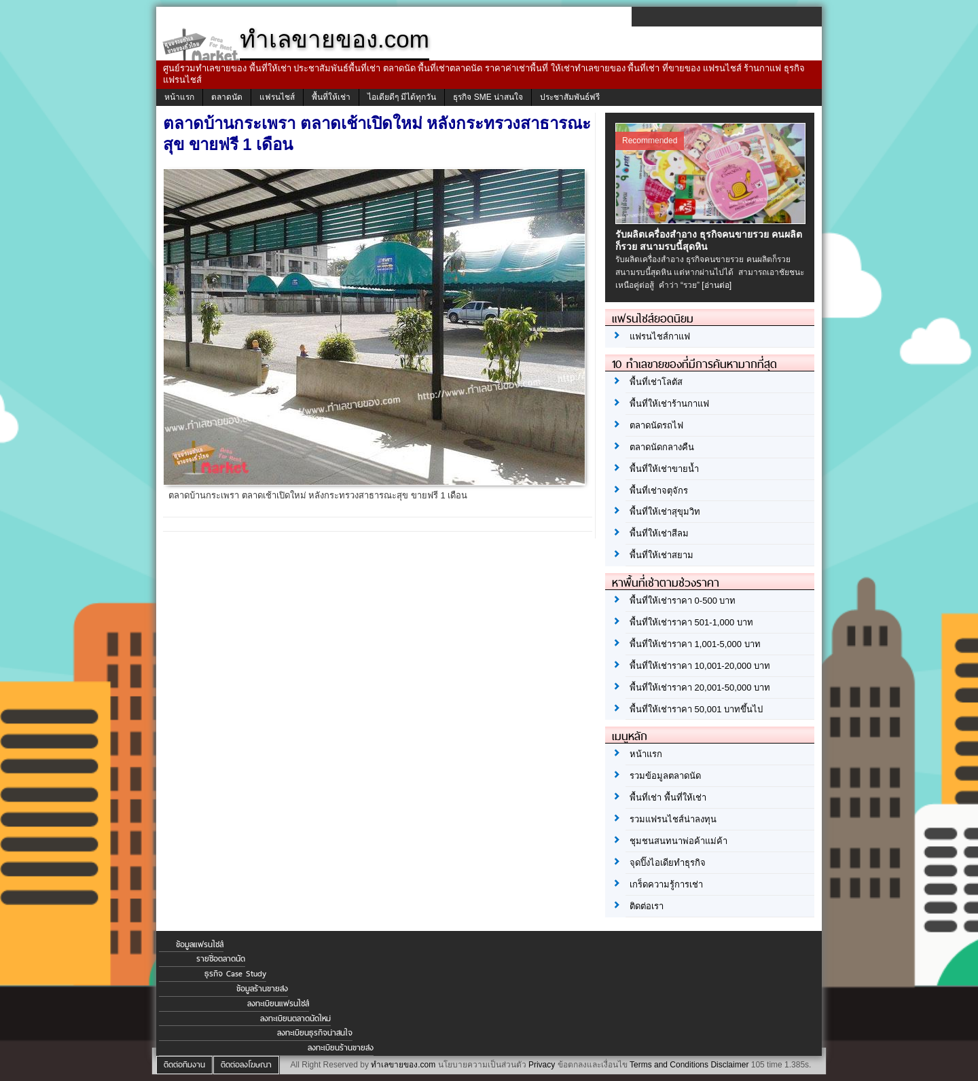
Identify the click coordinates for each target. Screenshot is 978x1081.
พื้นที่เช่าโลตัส (656, 382)
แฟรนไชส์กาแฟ (660, 336)
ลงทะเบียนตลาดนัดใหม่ (295, 1018)
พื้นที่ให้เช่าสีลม (659, 533)
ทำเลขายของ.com (403, 1064)
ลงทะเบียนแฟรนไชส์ (278, 1003)
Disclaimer (729, 1064)
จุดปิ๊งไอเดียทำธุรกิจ (668, 863)
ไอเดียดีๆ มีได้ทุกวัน (401, 97)
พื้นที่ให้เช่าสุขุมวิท (665, 512)
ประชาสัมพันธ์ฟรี (570, 97)
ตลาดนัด (226, 97)
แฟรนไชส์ (277, 97)
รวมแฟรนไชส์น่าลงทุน (673, 819)
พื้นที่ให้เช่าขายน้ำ (664, 469)
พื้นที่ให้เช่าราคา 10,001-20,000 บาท (700, 666)
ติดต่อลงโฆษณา (246, 1064)
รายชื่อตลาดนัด (220, 959)
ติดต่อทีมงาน (184, 1064)
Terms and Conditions (669, 1064)
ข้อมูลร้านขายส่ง (262, 988)
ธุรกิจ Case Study (235, 974)
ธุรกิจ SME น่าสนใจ (488, 97)
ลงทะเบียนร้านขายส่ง (341, 1048)
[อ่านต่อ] (716, 285)
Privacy (541, 1064)
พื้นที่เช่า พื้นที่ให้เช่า (668, 797)
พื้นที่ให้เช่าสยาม (661, 555)
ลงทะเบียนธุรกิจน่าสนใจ (314, 1033)
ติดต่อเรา (647, 906)
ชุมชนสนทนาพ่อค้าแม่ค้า (678, 841)
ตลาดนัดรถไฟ (656, 425)
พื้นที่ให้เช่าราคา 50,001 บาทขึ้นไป (696, 709)
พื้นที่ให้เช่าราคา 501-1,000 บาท (691, 622)
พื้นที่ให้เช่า (331, 97)
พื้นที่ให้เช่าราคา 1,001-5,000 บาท (695, 644)
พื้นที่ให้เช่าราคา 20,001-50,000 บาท (700, 687)
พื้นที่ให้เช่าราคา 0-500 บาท (683, 601)
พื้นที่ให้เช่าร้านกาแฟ (669, 404)
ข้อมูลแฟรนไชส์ (199, 944)
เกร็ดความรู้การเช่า (666, 884)
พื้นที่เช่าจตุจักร (659, 490)
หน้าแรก (179, 97)
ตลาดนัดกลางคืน (662, 447)
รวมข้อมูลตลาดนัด (665, 776)
